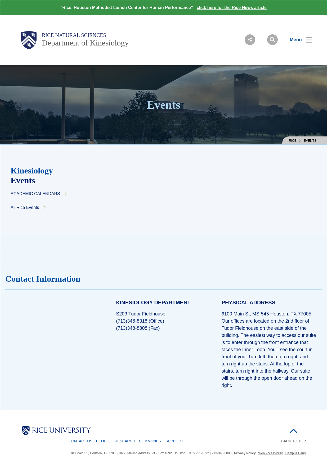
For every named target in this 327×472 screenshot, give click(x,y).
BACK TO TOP (293, 441)
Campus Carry (295, 453)
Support (174, 441)
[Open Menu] (298, 39)
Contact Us (80, 441)
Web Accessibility (270, 453)
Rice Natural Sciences (74, 35)
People (103, 441)
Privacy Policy (245, 453)
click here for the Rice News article (232, 7)
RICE (293, 141)
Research (125, 441)
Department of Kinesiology (85, 42)
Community (150, 441)
